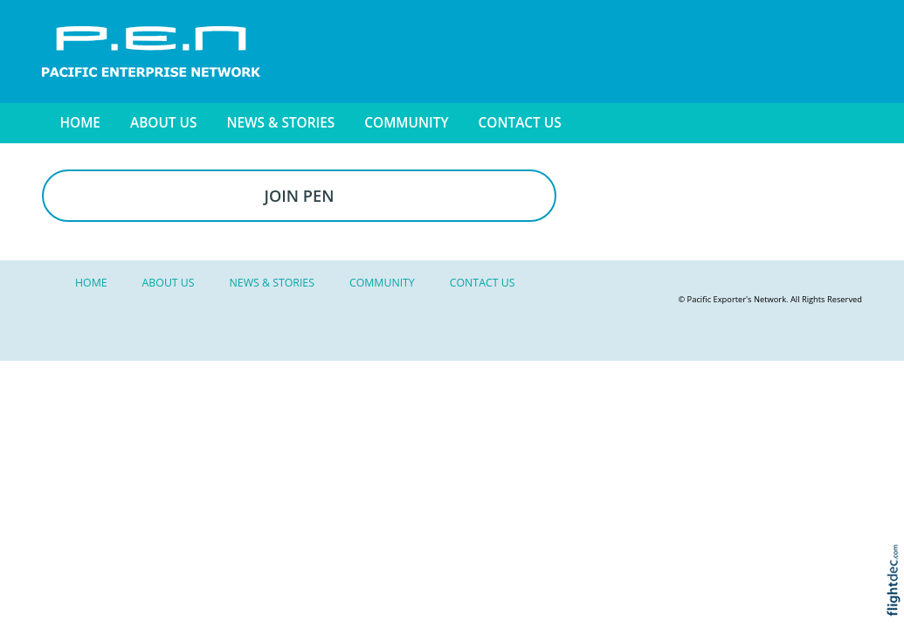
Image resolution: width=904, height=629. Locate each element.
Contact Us (520, 123)
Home (80, 123)
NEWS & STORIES (280, 123)
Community (406, 123)
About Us (163, 123)
